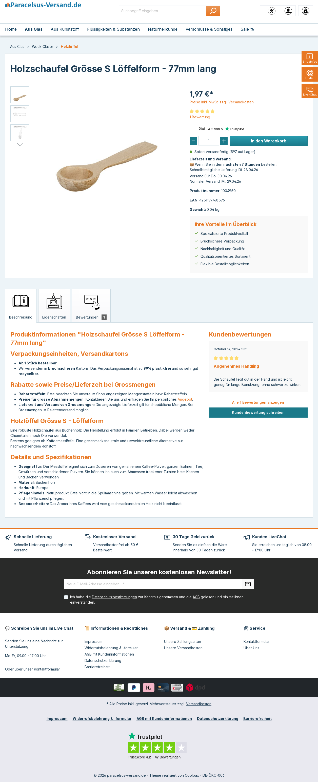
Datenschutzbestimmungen (114, 597)
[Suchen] (213, 11)
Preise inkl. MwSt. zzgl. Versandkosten (222, 102)
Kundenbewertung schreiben (258, 412)
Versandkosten (198, 704)
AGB (196, 597)
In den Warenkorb (268, 140)
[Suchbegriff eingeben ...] (162, 11)
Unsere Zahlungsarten (182, 641)
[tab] (20, 306)
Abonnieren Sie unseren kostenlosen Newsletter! (159, 572)
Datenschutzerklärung (103, 660)
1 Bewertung (200, 117)
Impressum (93, 641)
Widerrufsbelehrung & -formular (111, 648)
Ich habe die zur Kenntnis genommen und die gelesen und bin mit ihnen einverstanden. (157, 599)
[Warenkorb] (306, 11)
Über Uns (251, 648)
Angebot (185, 399)
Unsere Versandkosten (183, 648)
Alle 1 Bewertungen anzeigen (258, 402)
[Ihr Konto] (288, 11)
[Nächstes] (20, 144)
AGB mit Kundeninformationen (109, 654)
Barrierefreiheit (97, 667)
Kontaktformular (47, 669)
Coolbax (192, 775)
